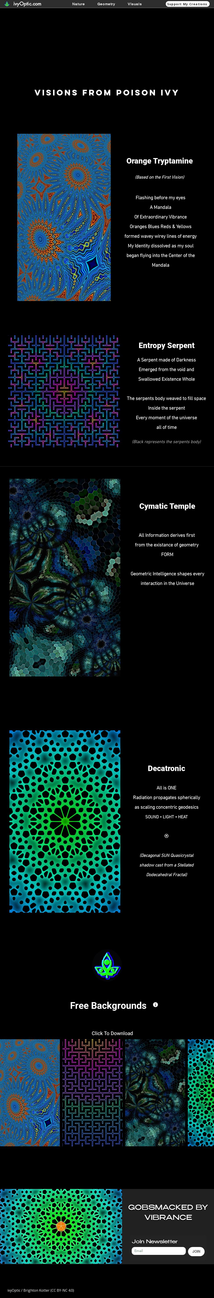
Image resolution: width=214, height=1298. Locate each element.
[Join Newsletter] (157, 1251)
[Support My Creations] (188, 4)
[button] (106, 3)
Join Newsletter (155, 1242)
